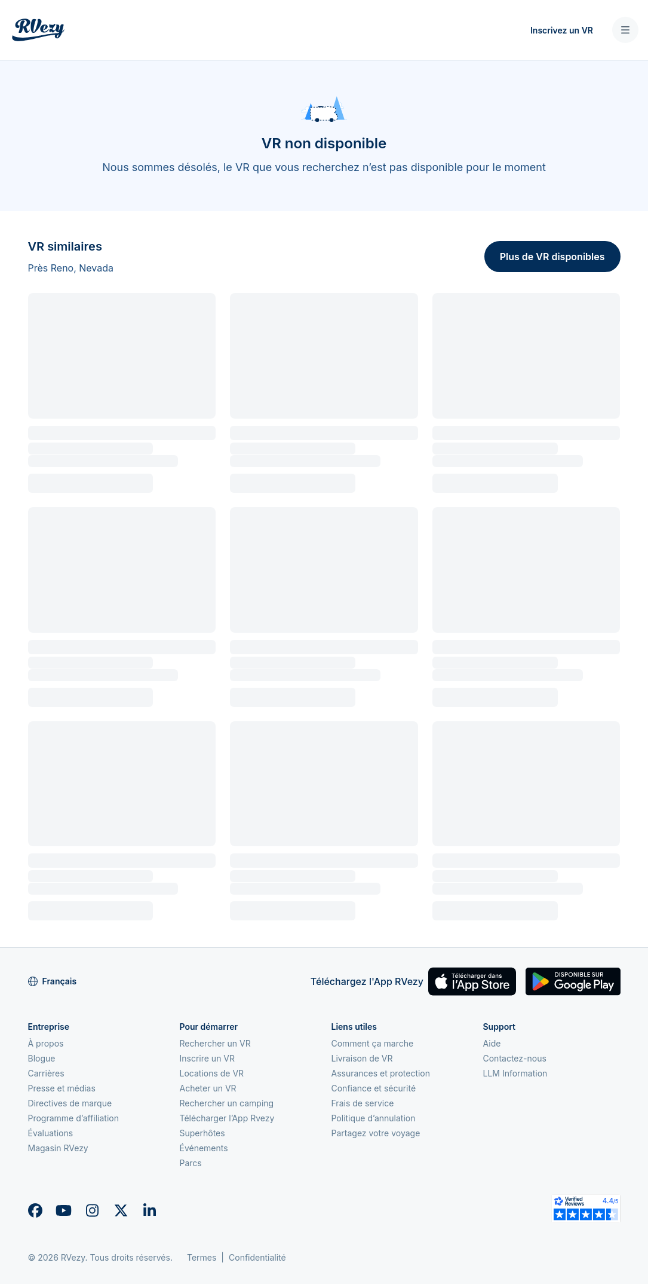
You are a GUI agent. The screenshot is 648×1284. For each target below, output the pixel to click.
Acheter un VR (208, 1088)
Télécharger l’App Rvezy (227, 1118)
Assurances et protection (381, 1073)
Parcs (191, 1163)
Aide (492, 1043)
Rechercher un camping (227, 1103)
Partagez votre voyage (375, 1133)
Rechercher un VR (215, 1043)
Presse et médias (62, 1088)
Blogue (42, 1058)
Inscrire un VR (207, 1058)
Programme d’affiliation (73, 1118)
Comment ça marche (372, 1043)
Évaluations (50, 1133)
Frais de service (362, 1103)
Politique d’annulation (373, 1118)
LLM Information (515, 1073)
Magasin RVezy (58, 1148)
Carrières (46, 1073)
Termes (201, 1257)
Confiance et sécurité (373, 1088)
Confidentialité (257, 1257)
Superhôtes (202, 1133)
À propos (46, 1043)
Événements (204, 1148)
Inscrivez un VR (561, 30)
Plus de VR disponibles (552, 257)
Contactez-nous (514, 1058)
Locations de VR (212, 1073)
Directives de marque (70, 1103)
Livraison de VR (362, 1058)
